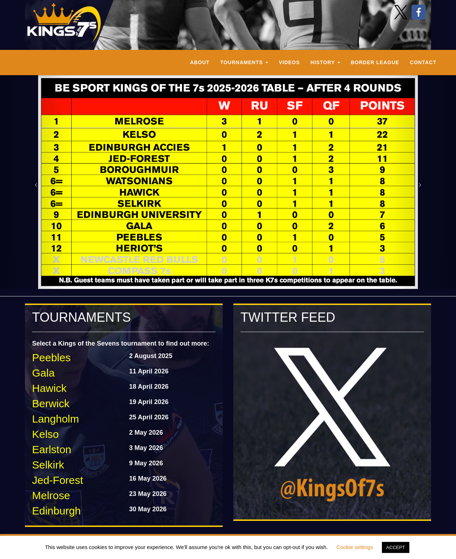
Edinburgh (56, 511)
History (325, 62)
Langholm (55, 419)
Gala (43, 373)
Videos (289, 62)
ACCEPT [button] (395, 547)
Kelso (45, 434)
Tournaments (244, 62)
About (199, 62)
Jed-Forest (57, 480)
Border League (375, 62)
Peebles (51, 357)
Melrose (51, 495)
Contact (423, 62)
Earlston (51, 449)
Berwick (50, 403)
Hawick (49, 388)
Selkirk (48, 465)
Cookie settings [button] (355, 547)
